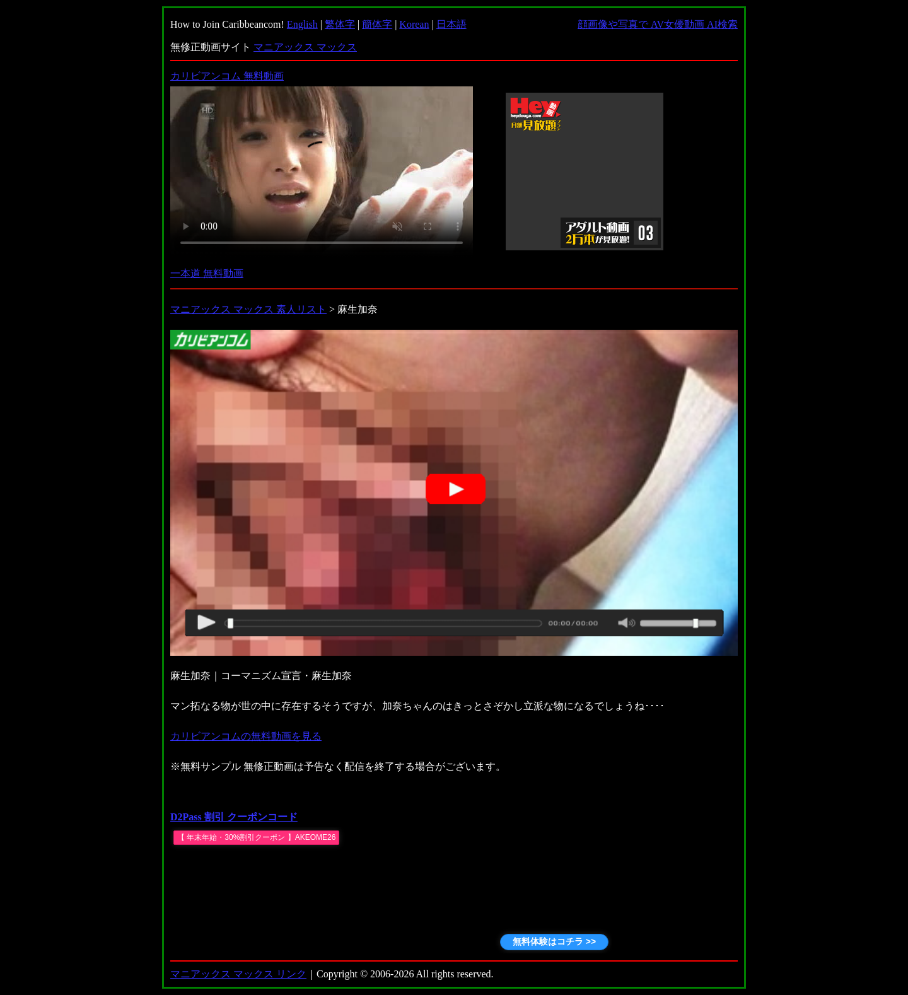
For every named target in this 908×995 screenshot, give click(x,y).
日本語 (451, 24)
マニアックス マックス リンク (238, 974)
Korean (414, 24)
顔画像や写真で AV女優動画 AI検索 (658, 24)
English (302, 24)
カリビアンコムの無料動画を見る (246, 736)
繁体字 (340, 24)
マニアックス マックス (305, 47)
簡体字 (377, 24)
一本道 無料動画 (206, 273)
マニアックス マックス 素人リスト (248, 309)
